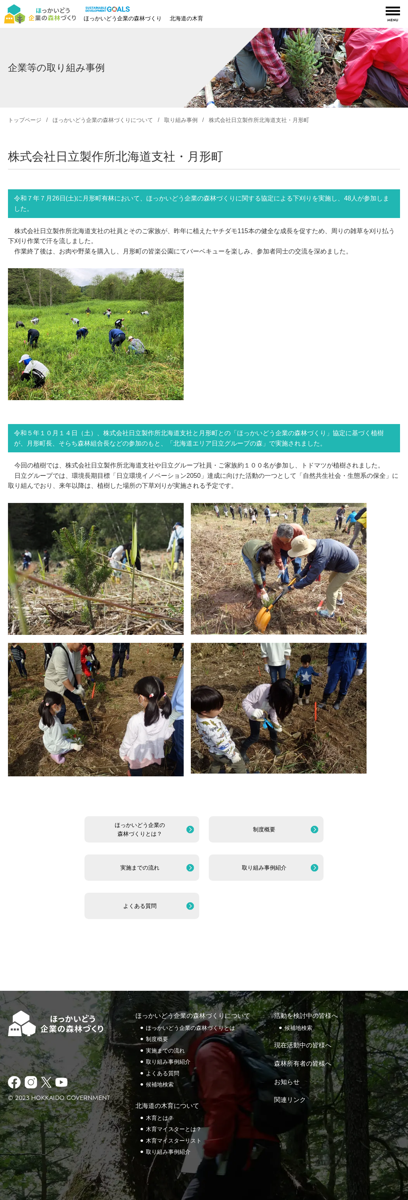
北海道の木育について (167, 1105)
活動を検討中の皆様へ (306, 1015)
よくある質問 (162, 1073)
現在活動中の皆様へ (303, 1045)
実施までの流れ (165, 1050)
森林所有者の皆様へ (303, 1063)
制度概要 (157, 1039)
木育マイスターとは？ (174, 1129)
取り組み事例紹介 (168, 1062)
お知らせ (287, 1081)
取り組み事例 (181, 120)
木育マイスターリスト (174, 1140)
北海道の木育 (186, 18)
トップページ (24, 120)
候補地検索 (160, 1084)
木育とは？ (160, 1118)
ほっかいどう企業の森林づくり (123, 18)
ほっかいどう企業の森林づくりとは (190, 1028)
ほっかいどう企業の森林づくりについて (192, 1015)
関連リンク (290, 1099)
